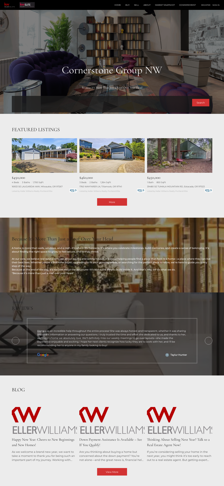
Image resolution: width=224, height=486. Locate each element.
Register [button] (205, 5)
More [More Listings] (112, 202)
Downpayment (187, 5)
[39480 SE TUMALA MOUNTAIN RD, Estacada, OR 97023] (179, 155)
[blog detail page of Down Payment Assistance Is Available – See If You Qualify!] (112, 431)
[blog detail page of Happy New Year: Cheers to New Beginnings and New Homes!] (44, 431)
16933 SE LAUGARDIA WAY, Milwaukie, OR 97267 (37, 186)
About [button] (147, 5)
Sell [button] (136, 5)
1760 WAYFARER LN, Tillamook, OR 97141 (100, 186)
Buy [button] (127, 5)
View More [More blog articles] (112, 472)
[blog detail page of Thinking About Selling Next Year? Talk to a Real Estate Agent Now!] (179, 431)
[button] (200, 102)
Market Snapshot (165, 5)
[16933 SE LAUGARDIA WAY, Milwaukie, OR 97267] (44, 155)
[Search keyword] (103, 102)
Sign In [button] (216, 5)
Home (117, 5)
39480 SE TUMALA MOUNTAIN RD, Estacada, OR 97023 (176, 186)
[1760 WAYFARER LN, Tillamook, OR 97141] (112, 155)
